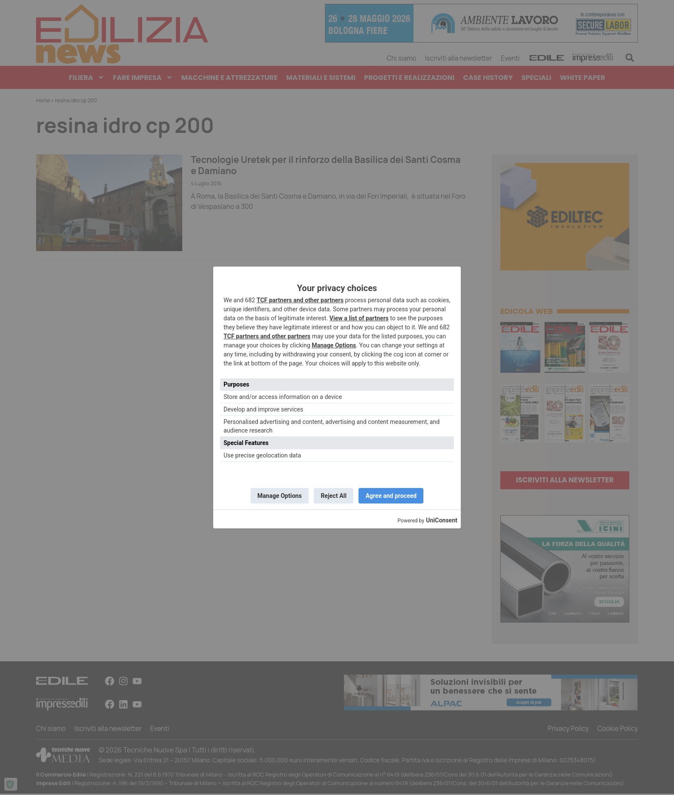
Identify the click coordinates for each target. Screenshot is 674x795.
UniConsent (441, 521)
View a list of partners (359, 317)
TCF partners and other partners (300, 299)
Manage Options (334, 344)
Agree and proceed (392, 495)
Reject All (333, 495)
